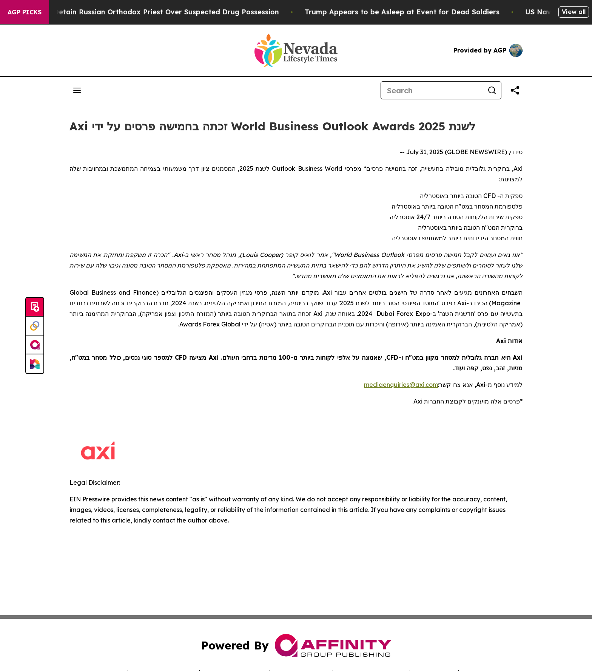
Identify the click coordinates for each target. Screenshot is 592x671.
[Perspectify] (34, 326)
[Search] (432, 90)
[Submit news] (34, 307)
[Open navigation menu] (77, 90)
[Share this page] (515, 90)
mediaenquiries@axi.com (401, 384)
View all (574, 11)
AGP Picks (25, 12)
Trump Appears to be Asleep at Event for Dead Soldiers (410, 12)
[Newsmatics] (34, 363)
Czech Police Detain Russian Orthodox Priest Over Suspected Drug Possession (151, 12)
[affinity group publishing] (34, 345)
